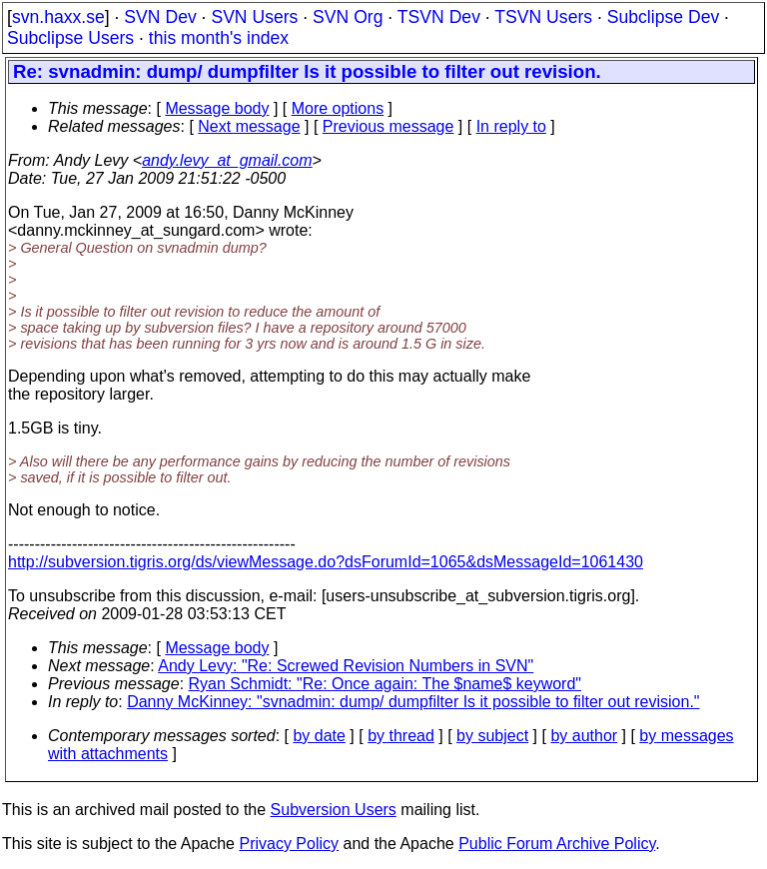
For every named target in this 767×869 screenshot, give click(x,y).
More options (338, 108)
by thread (401, 735)
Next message (249, 126)
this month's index (219, 38)
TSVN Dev (438, 17)
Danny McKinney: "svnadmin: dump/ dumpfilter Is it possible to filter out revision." (413, 701)
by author (583, 735)
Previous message (388, 126)
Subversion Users (333, 809)
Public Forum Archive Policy (556, 843)
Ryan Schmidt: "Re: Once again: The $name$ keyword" (385, 683)
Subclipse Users (70, 38)
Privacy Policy (289, 843)
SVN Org (348, 17)
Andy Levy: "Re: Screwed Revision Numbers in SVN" (345, 665)
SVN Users (254, 17)
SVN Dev (160, 17)
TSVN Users (543, 17)
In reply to (511, 126)
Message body (217, 108)
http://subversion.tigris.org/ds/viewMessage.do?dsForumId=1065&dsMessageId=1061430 (325, 561)
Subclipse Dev (663, 17)
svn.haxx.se (58, 17)
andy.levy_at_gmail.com (227, 160)
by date (319, 735)
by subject (492, 735)
